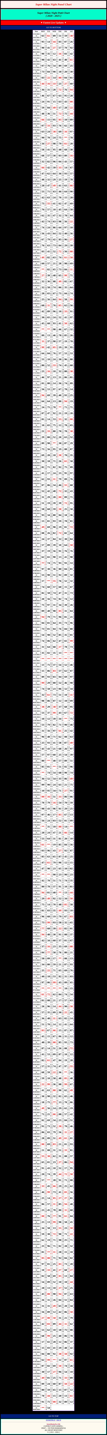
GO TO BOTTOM (53, 27)
